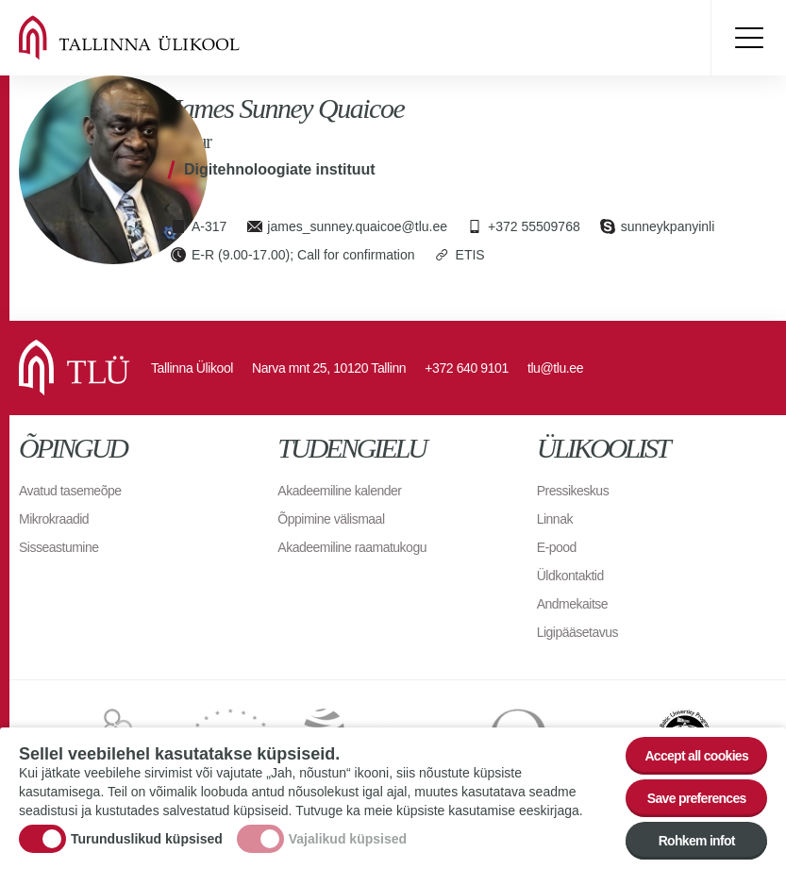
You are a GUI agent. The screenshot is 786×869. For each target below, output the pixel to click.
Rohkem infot (697, 840)
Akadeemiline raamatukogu (351, 547)
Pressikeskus (573, 490)
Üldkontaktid (570, 575)
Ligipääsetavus (577, 632)
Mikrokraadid (54, 518)
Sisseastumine (59, 547)
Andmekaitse (572, 603)
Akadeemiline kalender (339, 490)
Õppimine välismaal (330, 518)
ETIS (470, 254)
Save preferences (696, 798)
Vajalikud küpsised (348, 838)
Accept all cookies (696, 755)
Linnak (555, 518)
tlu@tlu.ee (555, 368)
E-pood (557, 547)
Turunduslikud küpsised (147, 838)
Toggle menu (748, 37)
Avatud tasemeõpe (70, 490)
